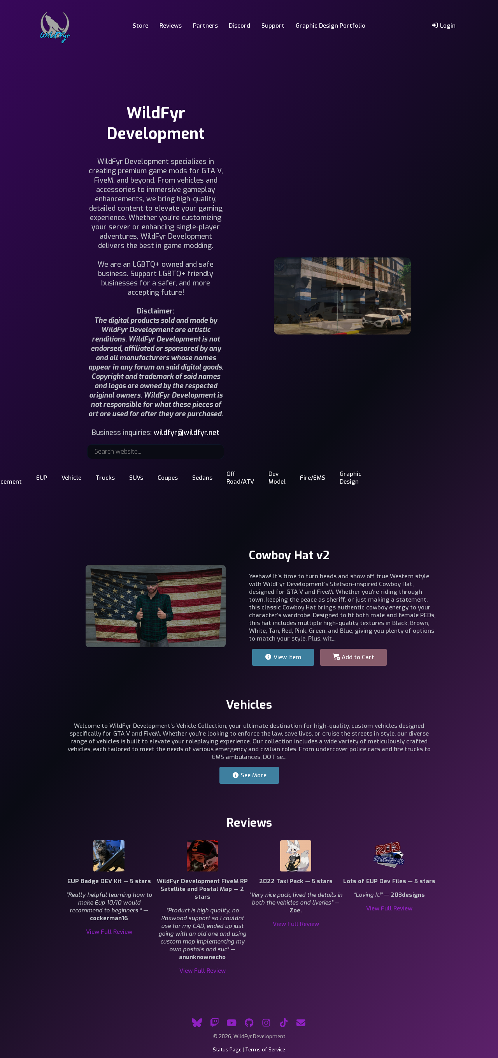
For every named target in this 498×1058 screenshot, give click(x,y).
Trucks (105, 478)
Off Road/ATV (240, 478)
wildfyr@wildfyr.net (186, 432)
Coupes (168, 478)
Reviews (171, 26)
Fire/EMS (312, 478)
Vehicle (71, 478)
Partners (205, 26)
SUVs (136, 478)
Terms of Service (265, 1049)
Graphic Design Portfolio (330, 26)
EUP (41, 478)
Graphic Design (350, 478)
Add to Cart (353, 657)
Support (272, 26)
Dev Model (277, 478)
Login (443, 26)
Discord (239, 26)
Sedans (202, 478)
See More (249, 775)
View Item (283, 657)
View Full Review (109, 932)
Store (140, 26)
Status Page (227, 1049)
